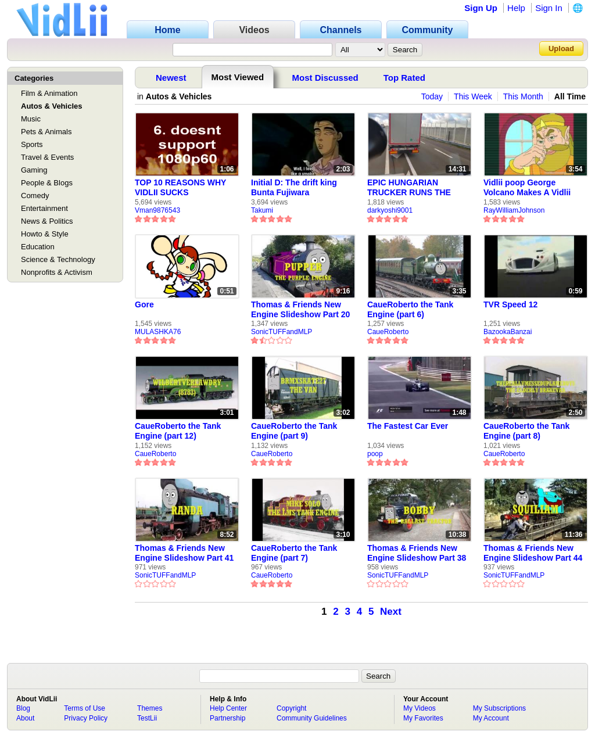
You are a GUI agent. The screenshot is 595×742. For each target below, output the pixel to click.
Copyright (291, 708)
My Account (491, 718)
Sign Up (480, 8)
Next (391, 611)
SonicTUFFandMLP (281, 332)
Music (31, 118)
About (25, 718)
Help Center (228, 708)
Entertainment (44, 208)
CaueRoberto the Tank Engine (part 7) (294, 552)
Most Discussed (325, 78)
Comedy (35, 195)
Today (432, 96)
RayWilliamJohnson (513, 210)
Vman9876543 (157, 210)
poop (375, 454)
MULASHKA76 (158, 332)
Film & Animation (49, 93)
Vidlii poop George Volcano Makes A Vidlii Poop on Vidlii (527, 188)
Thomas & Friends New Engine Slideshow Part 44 (532, 552)
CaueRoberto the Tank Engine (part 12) (178, 430)
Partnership (227, 718)
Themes (149, 708)
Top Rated (404, 78)
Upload (561, 48)
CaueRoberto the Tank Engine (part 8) (526, 430)
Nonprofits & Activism (56, 272)
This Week (473, 96)
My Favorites (423, 718)
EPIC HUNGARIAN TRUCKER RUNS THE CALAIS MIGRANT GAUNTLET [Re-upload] (413, 188)
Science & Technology (58, 259)
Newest (171, 78)
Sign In (548, 8)
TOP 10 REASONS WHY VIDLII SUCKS (180, 187)
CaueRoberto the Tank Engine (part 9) (294, 430)
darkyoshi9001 (390, 210)
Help (516, 8)
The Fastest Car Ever (407, 426)
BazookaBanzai (507, 332)
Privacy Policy (85, 718)
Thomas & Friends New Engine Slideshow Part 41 (184, 552)
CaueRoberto (387, 332)
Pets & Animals (46, 131)
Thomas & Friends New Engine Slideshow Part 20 (300, 309)
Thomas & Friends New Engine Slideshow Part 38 (416, 552)
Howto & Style (45, 234)
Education (38, 246)
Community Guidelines (312, 718)
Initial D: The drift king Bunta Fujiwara (294, 187)
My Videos (419, 708)
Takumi (262, 210)
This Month (523, 96)
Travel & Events (47, 157)
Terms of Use (84, 708)
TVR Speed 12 (510, 304)
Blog (23, 708)
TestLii (147, 718)
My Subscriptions (499, 708)
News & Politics (47, 221)
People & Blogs (47, 182)
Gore (144, 304)
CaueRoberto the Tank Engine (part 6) (410, 309)
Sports (32, 144)
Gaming (34, 170)
